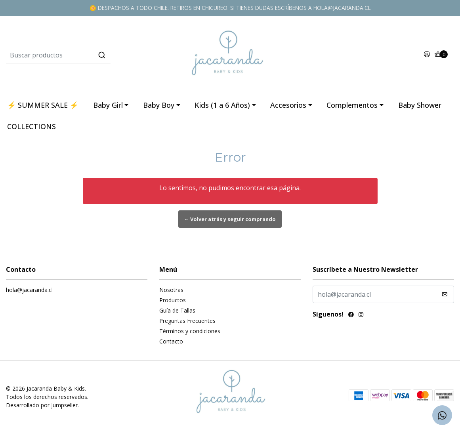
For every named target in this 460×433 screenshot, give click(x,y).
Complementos (352, 105)
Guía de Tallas (177, 310)
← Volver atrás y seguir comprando (230, 219)
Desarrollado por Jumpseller (42, 405)
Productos (172, 300)
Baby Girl (108, 105)
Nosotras (171, 290)
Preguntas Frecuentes (187, 320)
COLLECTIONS (31, 126)
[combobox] (80, 55)
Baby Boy (158, 105)
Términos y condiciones (189, 331)
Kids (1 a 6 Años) (222, 105)
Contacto (171, 341)
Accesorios (288, 105)
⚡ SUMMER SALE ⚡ (42, 105)
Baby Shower (419, 105)
